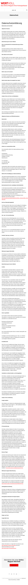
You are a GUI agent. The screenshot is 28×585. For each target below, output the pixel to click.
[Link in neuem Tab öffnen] (9, 574)
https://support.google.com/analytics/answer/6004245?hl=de (12, 483)
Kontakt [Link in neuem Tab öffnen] (18, 579)
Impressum (24, 578)
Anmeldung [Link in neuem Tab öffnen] (14, 565)
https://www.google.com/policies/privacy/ (9, 548)
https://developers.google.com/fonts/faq (9, 545)
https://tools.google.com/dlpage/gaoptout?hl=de (14, 467)
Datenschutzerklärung (12, 579)
